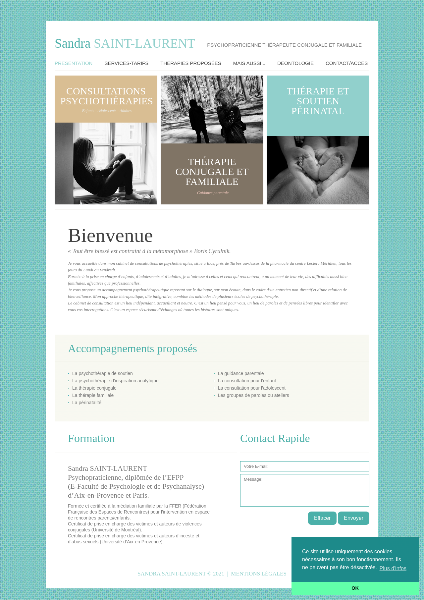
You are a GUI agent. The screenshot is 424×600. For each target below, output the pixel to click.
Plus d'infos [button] (393, 568)
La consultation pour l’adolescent (252, 388)
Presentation (73, 63)
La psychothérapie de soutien (102, 373)
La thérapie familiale (93, 395)
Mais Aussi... (249, 63)
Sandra (125, 43)
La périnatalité (86, 402)
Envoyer (353, 518)
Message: (304, 490)
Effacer (322, 518)
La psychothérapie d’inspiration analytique (115, 380)
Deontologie (295, 63)
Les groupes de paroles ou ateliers (253, 395)
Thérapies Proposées (190, 63)
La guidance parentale (241, 373)
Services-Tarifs (126, 63)
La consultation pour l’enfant (247, 380)
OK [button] (355, 588)
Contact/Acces (347, 63)
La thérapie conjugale (94, 388)
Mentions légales (259, 574)
